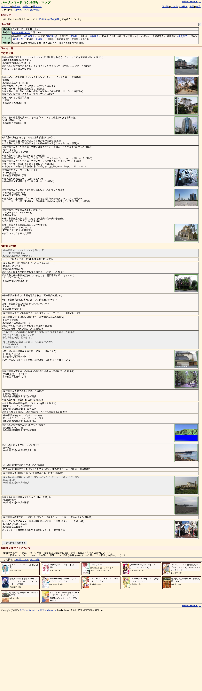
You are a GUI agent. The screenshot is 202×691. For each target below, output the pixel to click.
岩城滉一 (39, 39)
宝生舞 (74, 36)
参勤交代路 (53, 19)
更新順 (165, 6)
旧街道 (42, 19)
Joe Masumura (49, 683)
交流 (198, 6)
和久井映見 (29, 36)
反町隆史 (51, 36)
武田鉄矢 (18, 39)
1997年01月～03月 (21, 32)
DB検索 (183, 6)
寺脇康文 (94, 36)
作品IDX (16, 6)
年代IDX (5, 6)
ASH (40, 683)
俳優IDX (27, 6)
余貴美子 (182, 36)
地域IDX (37, 6)
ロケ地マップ (21, 10)
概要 (192, 6)
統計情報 (34, 10)
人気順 (174, 6)
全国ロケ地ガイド (29, 683)
